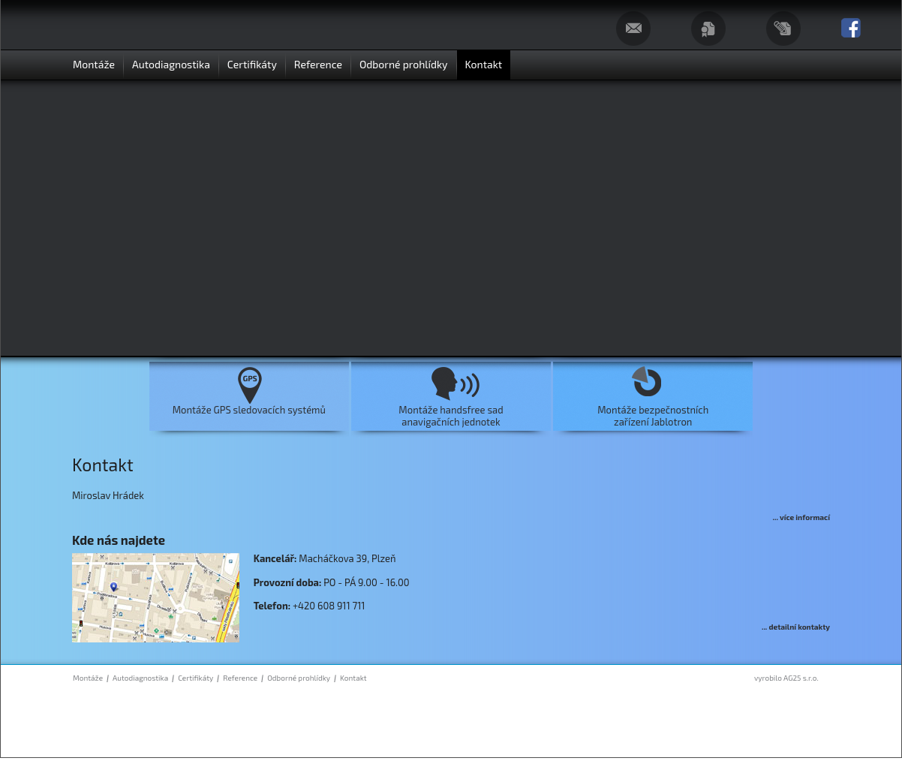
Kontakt (353, 678)
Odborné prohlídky (298, 678)
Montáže (88, 678)
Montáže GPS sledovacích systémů (249, 410)
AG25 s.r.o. (801, 677)
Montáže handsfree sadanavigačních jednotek (450, 416)
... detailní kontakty (796, 626)
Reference (240, 678)
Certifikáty (195, 678)
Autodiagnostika (140, 678)
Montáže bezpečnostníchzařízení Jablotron (652, 416)
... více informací (801, 517)
